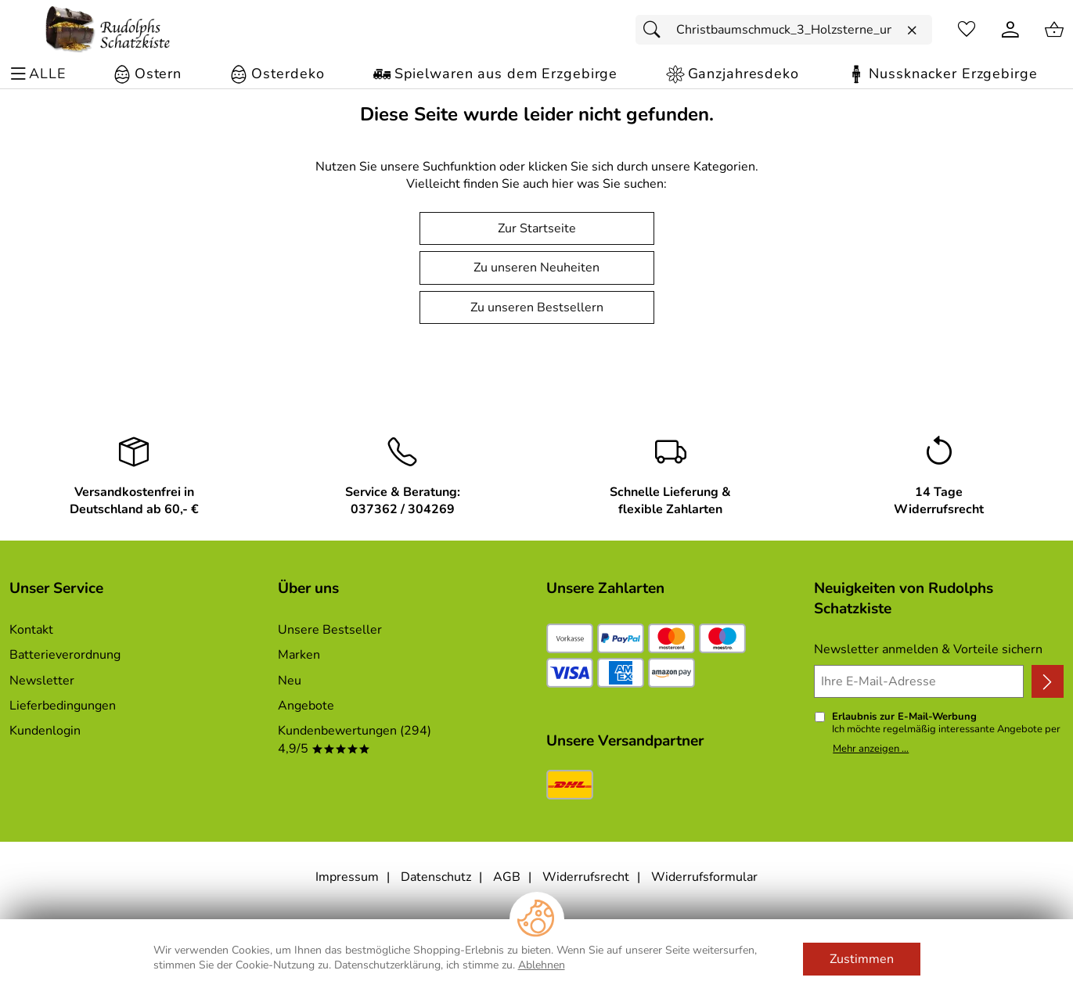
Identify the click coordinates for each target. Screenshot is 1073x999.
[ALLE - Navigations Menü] (40, 74)
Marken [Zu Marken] (299, 654)
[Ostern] (147, 73)
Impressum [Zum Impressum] (347, 877)
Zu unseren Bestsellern (536, 307)
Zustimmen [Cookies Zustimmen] (862, 959)
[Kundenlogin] (1010, 29)
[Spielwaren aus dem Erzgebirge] (495, 73)
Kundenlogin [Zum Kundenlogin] (45, 730)
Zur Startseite (537, 228)
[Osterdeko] (276, 73)
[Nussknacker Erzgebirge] (942, 73)
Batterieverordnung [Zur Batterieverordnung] (65, 654)
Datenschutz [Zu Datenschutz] (436, 877)
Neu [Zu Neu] (289, 680)
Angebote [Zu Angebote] (306, 705)
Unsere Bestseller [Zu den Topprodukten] (330, 629)
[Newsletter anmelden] (1048, 681)
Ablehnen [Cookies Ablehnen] (541, 965)
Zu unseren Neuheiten (536, 267)
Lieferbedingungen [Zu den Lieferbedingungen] (62, 705)
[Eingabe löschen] (912, 30)
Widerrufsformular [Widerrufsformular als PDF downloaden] (704, 877)
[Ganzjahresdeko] (732, 73)
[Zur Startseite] (108, 29)
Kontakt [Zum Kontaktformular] (31, 629)
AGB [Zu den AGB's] (506, 877)
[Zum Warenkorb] (1054, 29)
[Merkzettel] (966, 29)
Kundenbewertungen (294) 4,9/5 (354, 739)
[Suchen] (656, 30)
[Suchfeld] (784, 30)
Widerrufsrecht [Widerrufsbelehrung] (585, 877)
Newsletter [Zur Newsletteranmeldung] (41, 680)
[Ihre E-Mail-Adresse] (919, 681)
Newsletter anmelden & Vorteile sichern (928, 649)
